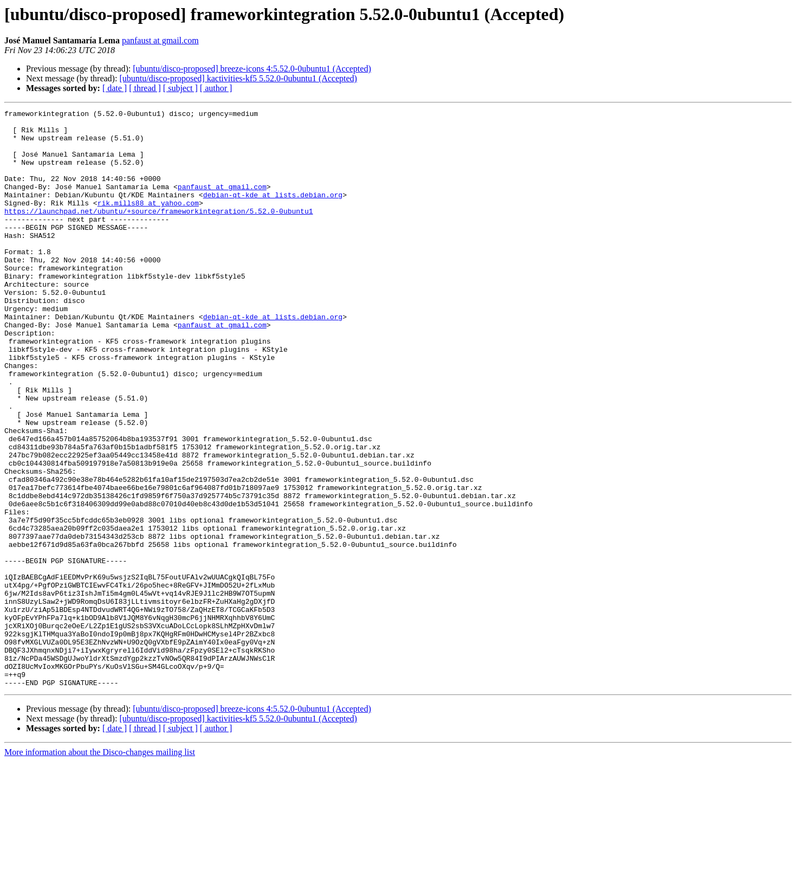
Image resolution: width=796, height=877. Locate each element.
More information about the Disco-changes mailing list (99, 867)
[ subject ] (180, 88)
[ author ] (216, 88)
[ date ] (114, 88)
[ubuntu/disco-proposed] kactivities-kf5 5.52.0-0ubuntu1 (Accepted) (238, 78)
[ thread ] (145, 88)
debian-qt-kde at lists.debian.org (272, 212)
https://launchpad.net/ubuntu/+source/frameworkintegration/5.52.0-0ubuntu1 (158, 232)
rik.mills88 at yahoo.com (148, 222)
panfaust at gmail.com (160, 40)
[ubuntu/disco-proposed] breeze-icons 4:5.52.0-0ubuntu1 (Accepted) (252, 68)
